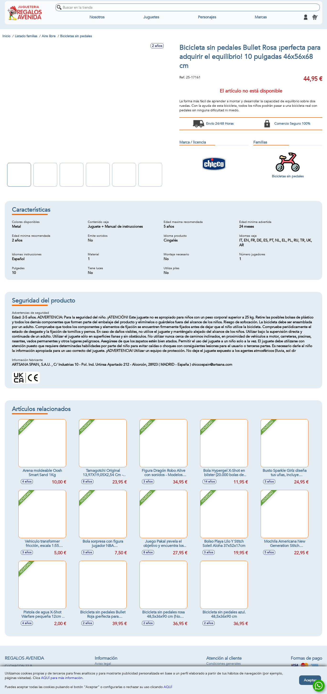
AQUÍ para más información (62, 678)
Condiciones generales (223, 663)
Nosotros (96, 17)
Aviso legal (103, 663)
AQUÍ (168, 687)
